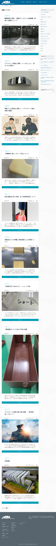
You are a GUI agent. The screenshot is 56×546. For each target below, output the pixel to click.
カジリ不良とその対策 (44, 72)
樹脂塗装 (3, 535)
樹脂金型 (3, 524)
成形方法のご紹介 (43, 26)
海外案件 (42, 31)
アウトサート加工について (44, 65)
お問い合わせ (13, 530)
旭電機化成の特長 (13, 525)
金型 (41, 48)
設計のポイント (43, 43)
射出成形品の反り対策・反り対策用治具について (20, 196)
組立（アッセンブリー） (5, 538)
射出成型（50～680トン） (5, 527)
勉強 (41, 19)
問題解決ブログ (43, 21)
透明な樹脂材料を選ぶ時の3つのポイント (46, 67)
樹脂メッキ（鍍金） (5, 533)
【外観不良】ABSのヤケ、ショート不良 (17, 286)
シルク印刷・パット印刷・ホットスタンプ (5, 530)
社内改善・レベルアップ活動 (45, 33)
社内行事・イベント (43, 36)
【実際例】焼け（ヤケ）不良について (17, 153)
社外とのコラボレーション (44, 38)
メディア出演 (42, 14)
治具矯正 (7, 461)
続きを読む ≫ (20, 144)
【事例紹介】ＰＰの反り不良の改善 (16, 329)
